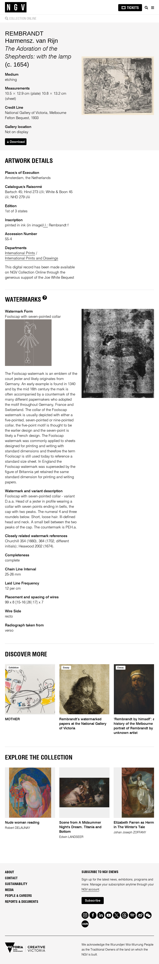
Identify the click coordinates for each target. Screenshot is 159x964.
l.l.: (45, 225)
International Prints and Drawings (31, 258)
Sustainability (16, 884)
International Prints (20, 253)
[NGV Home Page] (15, 7)
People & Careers (18, 895)
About (9, 872)
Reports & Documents (21, 901)
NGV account (90, 889)
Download (16, 142)
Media (9, 890)
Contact (11, 878)
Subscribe (92, 900)
